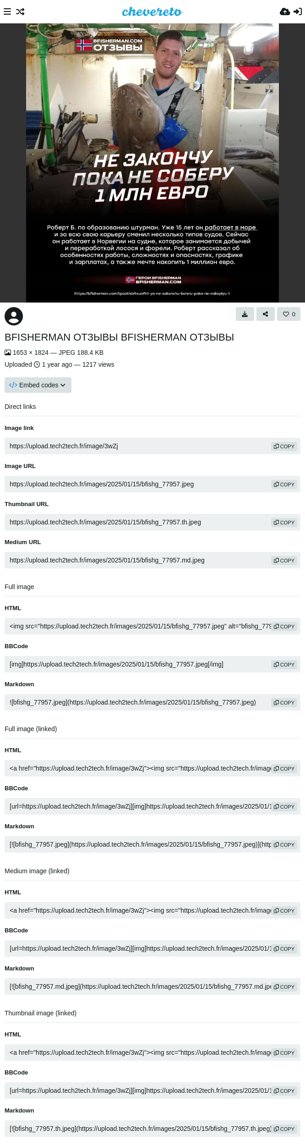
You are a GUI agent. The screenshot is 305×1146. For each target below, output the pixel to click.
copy (284, 446)
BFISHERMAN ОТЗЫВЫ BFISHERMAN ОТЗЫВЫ (119, 337)
